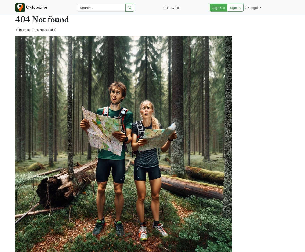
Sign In (235, 7)
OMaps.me (31, 7)
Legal (252, 7)
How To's (172, 7)
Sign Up (218, 7)
